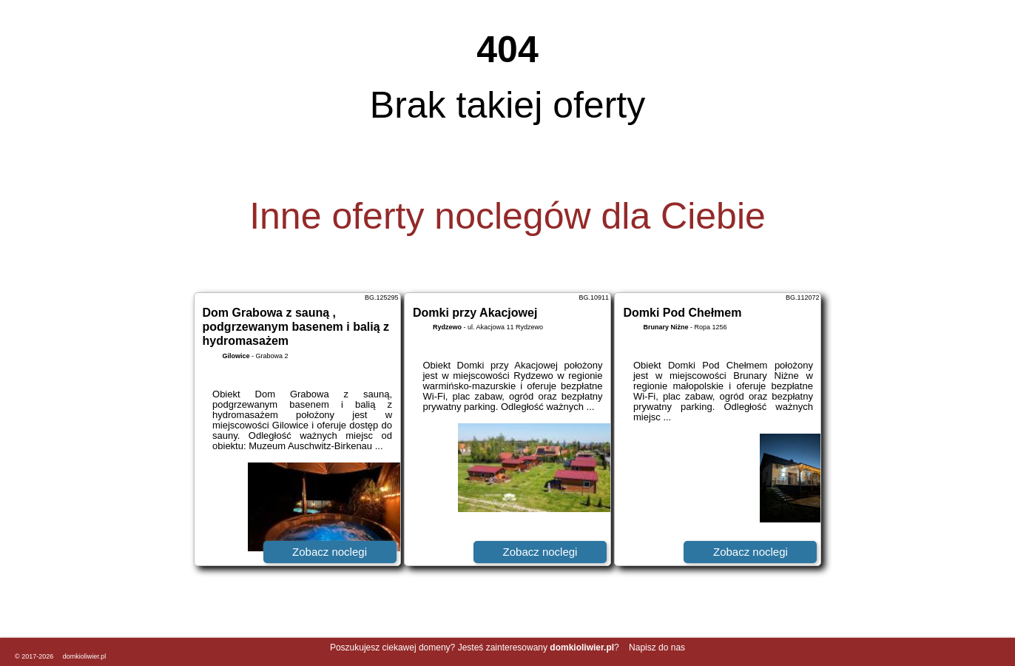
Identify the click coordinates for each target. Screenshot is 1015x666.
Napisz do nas (657, 647)
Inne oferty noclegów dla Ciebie (507, 216)
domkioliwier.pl (85, 656)
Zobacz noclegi (329, 551)
